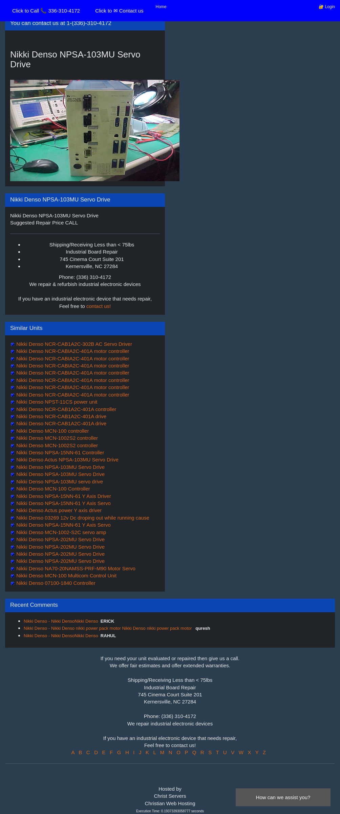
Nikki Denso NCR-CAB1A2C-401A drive (60, 416)
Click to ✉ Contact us (119, 11)
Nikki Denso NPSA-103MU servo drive (59, 481)
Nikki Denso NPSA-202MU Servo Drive (60, 539)
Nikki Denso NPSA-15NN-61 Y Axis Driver (63, 496)
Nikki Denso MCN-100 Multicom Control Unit (65, 575)
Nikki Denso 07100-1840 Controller (55, 583)
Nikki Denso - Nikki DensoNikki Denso (61, 621)
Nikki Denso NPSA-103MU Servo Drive (60, 467)
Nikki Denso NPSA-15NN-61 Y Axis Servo (63, 503)
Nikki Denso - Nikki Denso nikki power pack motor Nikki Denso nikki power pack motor (108, 628)
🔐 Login (327, 6)
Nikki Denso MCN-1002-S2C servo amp (60, 532)
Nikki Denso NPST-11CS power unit (56, 402)
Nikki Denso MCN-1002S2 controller (56, 438)
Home (161, 6)
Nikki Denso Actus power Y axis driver (58, 510)
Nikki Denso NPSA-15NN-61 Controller (59, 452)
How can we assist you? (283, 797)
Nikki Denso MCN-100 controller (52, 431)
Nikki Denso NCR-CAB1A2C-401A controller (65, 409)
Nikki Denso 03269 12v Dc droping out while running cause (82, 518)
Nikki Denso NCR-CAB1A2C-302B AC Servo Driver (73, 344)
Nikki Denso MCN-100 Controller (52, 489)
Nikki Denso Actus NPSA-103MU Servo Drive (67, 459)
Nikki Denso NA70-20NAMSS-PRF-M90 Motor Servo (75, 568)
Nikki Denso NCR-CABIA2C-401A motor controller (72, 351)
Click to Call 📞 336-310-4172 (46, 11)
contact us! (98, 306)
